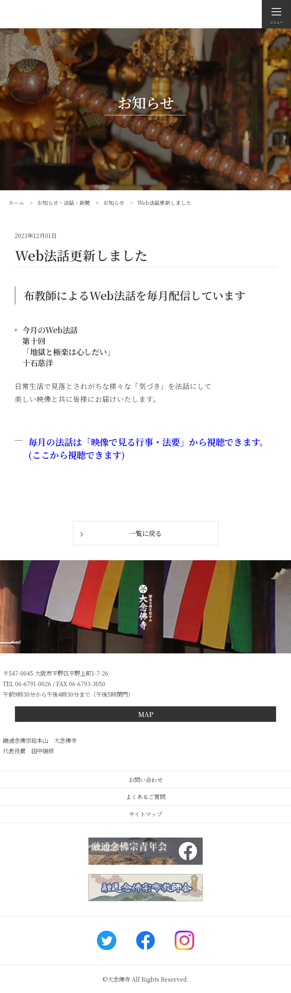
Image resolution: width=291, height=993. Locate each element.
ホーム (16, 202)
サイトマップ (145, 814)
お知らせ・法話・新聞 (63, 202)
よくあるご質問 (145, 796)
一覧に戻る (145, 533)
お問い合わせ (145, 779)
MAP (145, 714)
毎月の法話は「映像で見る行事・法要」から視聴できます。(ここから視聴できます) (148, 448)
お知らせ (113, 202)
